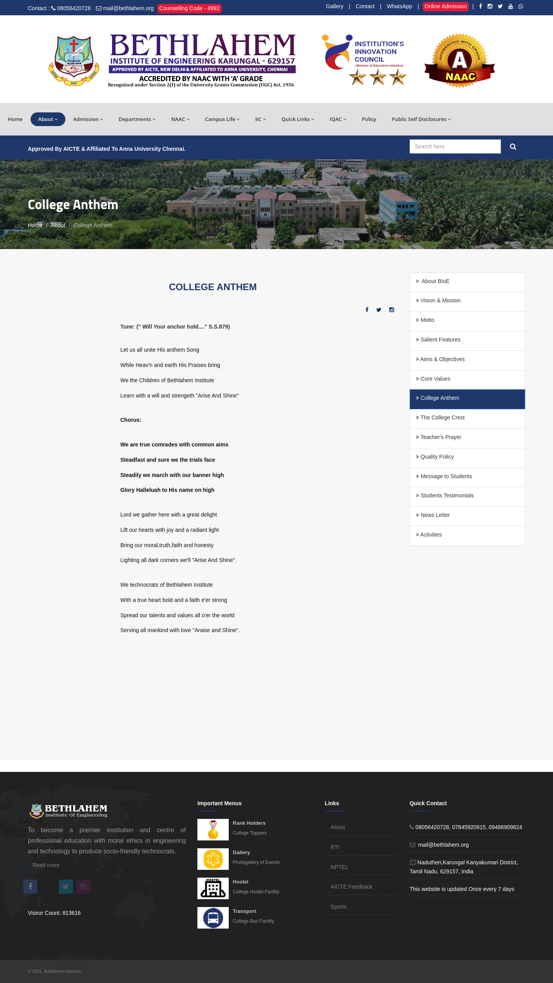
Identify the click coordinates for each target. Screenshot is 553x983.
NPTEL (339, 867)
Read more (44, 865)
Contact (365, 6)
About (48, 119)
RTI (335, 847)
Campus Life (222, 119)
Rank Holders (249, 823)
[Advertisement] (180, 699)
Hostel (240, 882)
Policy (369, 119)
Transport (244, 911)
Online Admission (446, 6)
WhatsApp (399, 6)
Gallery (334, 6)
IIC (260, 119)
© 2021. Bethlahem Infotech (54, 971)
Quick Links (298, 119)
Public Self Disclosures (421, 119)
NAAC (180, 119)
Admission (88, 119)
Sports (338, 906)
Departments (137, 119)
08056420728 (74, 8)
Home (15, 119)
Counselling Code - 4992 (189, 8)
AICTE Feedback (351, 887)
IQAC (338, 119)
